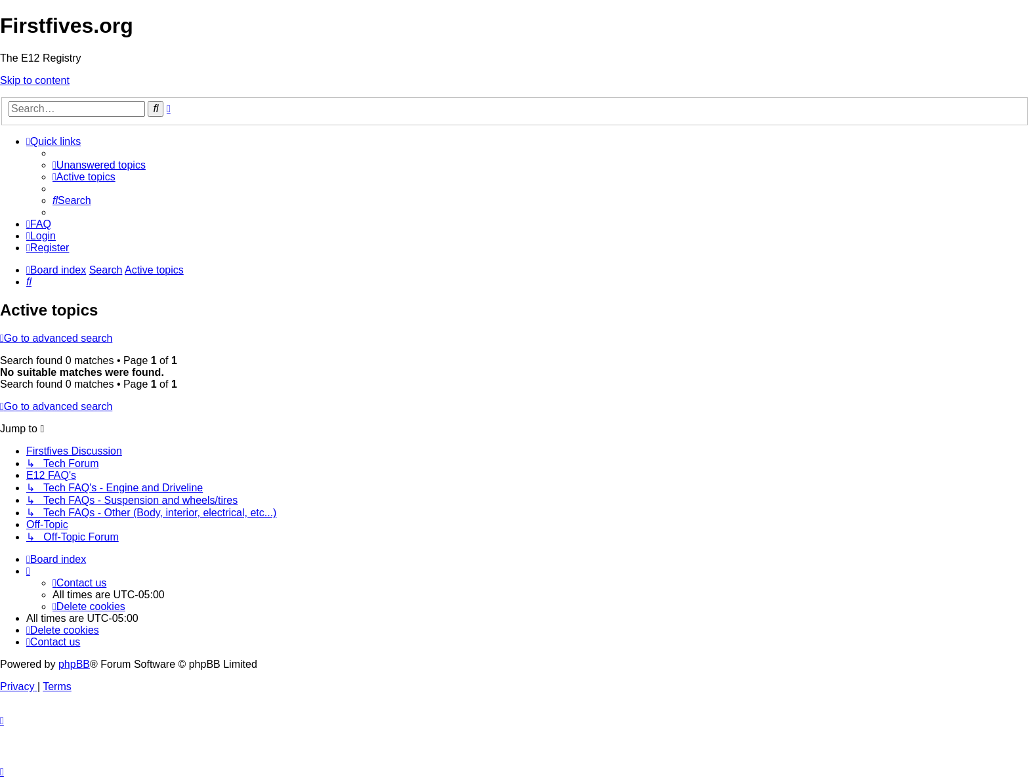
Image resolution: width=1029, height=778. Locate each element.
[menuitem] (99, 165)
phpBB (74, 664)
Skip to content (35, 80)
